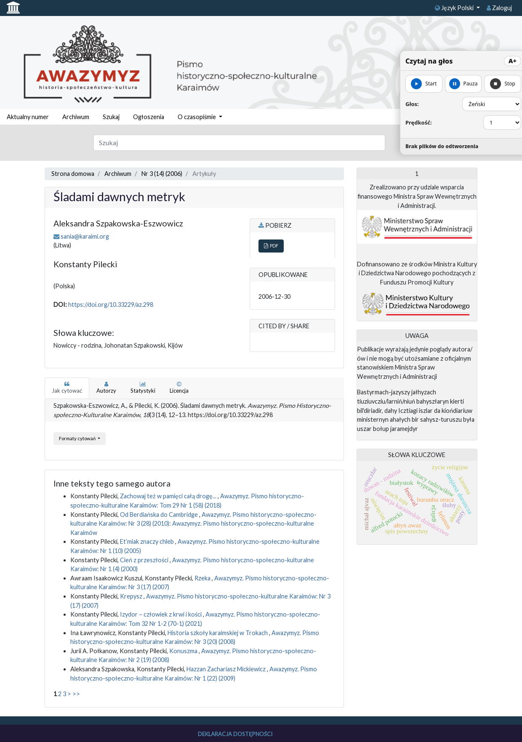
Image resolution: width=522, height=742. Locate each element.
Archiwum (75, 116)
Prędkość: (418, 122)
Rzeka (203, 578)
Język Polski (455, 7)
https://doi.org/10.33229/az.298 (110, 304)
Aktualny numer (28, 116)
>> (76, 693)
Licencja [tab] (179, 387)
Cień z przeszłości (145, 560)
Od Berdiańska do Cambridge (159, 514)
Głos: (412, 104)
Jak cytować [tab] (67, 387)
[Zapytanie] (239, 143)
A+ (513, 61)
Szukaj (111, 116)
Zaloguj (499, 7)
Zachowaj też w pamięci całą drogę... (169, 496)
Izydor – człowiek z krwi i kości (161, 614)
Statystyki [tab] (142, 387)
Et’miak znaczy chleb (147, 541)
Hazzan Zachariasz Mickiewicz (226, 669)
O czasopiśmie (197, 116)
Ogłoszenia (148, 116)
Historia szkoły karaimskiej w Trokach (218, 632)
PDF (271, 245)
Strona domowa (72, 173)
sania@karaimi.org (85, 236)
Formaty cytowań (77, 438)
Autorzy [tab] (106, 387)
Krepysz (132, 596)
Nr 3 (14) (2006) (161, 173)
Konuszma (184, 650)
